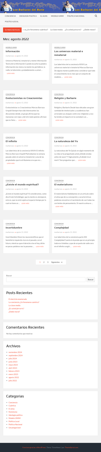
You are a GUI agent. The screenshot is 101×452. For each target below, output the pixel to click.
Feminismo (13, 412)
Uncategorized (15, 427)
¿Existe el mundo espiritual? (22, 184)
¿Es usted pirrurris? (76, 30)
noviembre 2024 (15, 352)
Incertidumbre (14, 227)
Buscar (9, 275)
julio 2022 (13, 380)
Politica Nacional (75, 16)
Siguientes (55, 262)
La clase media (59, 30)
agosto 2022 (14, 377)
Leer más (11, 73)
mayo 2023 (13, 365)
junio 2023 (13, 362)
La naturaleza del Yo (66, 141)
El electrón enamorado (18, 299)
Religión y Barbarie (65, 98)
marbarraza (10, 56)
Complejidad (61, 227)
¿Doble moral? (93, 30)
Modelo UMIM (57, 16)
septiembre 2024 (16, 355)
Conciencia (10, 16)
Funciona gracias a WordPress (34, 447)
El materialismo (63, 184)
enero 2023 (13, 374)
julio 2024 (13, 358)
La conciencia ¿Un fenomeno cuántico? (34, 30)
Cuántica (12, 405)
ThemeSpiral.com (71, 447)
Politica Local (11, 21)
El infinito (11, 141)
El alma (43, 16)
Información (13, 51)
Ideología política (28, 16)
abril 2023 (13, 368)
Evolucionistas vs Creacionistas (24, 98)
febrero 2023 (14, 371)
